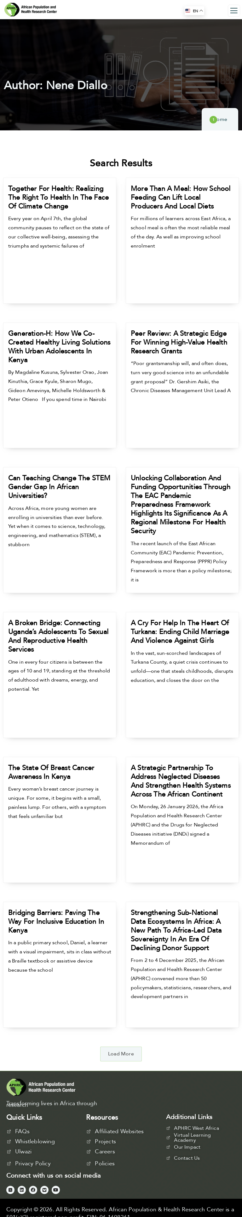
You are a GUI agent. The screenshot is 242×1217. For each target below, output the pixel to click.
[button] (121, 1054)
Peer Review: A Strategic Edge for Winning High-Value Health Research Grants (179, 342)
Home (220, 119)
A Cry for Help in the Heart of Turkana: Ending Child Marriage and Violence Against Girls (180, 631)
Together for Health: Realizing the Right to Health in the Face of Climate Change (58, 197)
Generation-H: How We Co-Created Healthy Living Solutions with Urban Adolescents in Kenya (59, 347)
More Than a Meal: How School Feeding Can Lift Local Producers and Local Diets (181, 197)
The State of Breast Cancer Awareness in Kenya (51, 772)
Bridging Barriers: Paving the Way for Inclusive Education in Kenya (56, 921)
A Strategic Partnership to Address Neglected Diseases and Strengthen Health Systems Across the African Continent (181, 781)
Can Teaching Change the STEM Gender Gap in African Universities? (59, 486)
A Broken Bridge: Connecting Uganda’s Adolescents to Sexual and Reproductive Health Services (58, 636)
